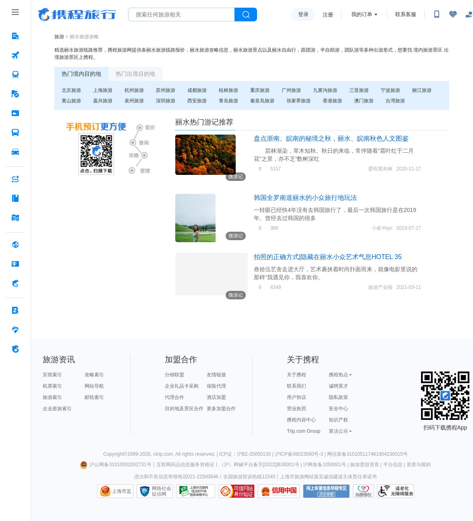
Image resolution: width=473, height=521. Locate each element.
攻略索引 (94, 375)
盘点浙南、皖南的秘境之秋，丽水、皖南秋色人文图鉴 (331, 138)
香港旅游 (332, 101)
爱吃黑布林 (380, 169)
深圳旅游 (165, 101)
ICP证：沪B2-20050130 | (247, 454)
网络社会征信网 (161, 491)
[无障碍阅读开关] (453, 14)
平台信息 (392, 464)
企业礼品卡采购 (182, 386)
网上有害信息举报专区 (326, 491)
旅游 (59, 36)
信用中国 (279, 491)
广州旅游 (291, 90)
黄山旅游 (71, 101)
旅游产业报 (380, 287)
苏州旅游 (165, 90)
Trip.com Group (303, 431)
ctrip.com (163, 454)
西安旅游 (197, 101)
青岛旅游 (228, 101)
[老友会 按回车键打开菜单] (15, 329)
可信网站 (236, 491)
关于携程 (296, 375)
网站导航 (94, 386)
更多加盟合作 (221, 408)
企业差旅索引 (57, 408)
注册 (328, 14)
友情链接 (216, 375)
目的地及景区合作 (184, 408)
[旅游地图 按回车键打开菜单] (15, 217)
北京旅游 (71, 90)
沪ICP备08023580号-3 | (301, 454)
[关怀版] (469, 14)
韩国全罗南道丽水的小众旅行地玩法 (305, 197)
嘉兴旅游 (102, 101)
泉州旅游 (134, 101)
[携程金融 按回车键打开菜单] (15, 283)
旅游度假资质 (364, 464)
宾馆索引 (52, 375)
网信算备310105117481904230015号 (367, 454)
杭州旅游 (134, 90)
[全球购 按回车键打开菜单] (15, 244)
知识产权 (338, 420)
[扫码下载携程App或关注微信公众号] (437, 14)
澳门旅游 (363, 101)
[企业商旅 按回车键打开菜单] (15, 310)
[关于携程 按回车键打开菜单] (15, 348)
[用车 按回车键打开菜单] (15, 151)
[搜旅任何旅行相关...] (181, 14)
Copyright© (115, 454)
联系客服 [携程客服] (405, 14)
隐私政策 (338, 397)
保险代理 (216, 386)
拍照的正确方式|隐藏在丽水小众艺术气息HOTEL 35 (328, 256)
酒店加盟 (216, 397)
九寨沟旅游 (325, 90)
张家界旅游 (298, 101)
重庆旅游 (260, 90)
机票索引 (52, 386)
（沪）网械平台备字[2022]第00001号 (259, 464)
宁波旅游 (390, 90)
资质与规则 (419, 464)
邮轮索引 (94, 397)
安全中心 (338, 408)
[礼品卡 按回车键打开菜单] (15, 263)
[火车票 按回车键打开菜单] (15, 74)
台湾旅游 (395, 101)
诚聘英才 (338, 386)
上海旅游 (102, 90)
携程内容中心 (301, 420)
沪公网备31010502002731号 (115, 464)
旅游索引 (52, 397)
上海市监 (121, 491)
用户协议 (296, 397)
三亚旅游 (359, 90)
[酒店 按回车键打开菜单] (15, 35)
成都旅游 (197, 90)
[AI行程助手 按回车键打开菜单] (15, 178)
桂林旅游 (228, 90)
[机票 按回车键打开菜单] (15, 55)
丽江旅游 (422, 90)
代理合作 (174, 397)
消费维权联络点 (363, 491)
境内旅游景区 (427, 50)
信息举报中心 (195, 491)
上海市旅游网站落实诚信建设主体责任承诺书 (328, 476)
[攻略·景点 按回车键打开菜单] (15, 198)
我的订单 (361, 14)
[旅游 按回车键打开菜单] (15, 93)
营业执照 (296, 408)
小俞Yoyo (382, 228)
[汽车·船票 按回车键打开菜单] (15, 132)
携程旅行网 (77, 14)
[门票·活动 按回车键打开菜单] (15, 113)
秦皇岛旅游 (262, 101)
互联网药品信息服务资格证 (185, 464)
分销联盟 (174, 375)
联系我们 (296, 386)
